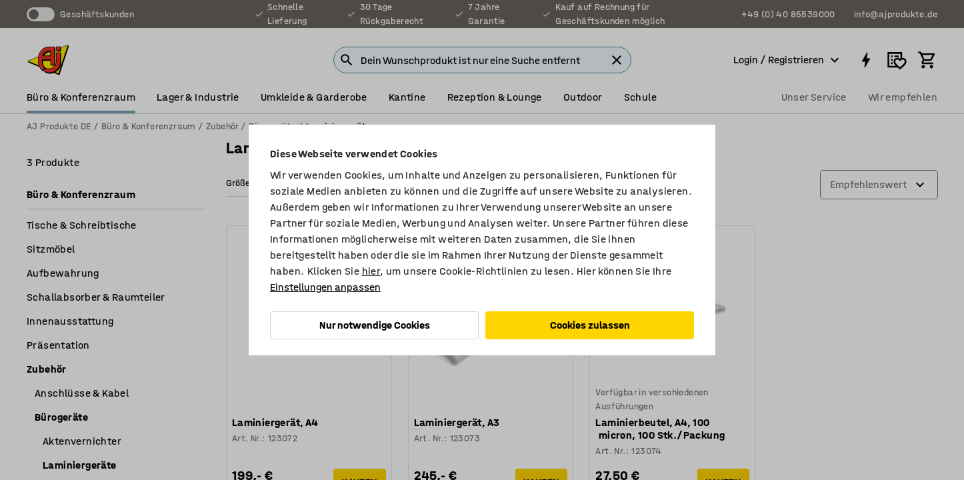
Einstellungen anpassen (325, 287)
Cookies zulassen (590, 325)
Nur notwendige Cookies (374, 325)
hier (371, 271)
